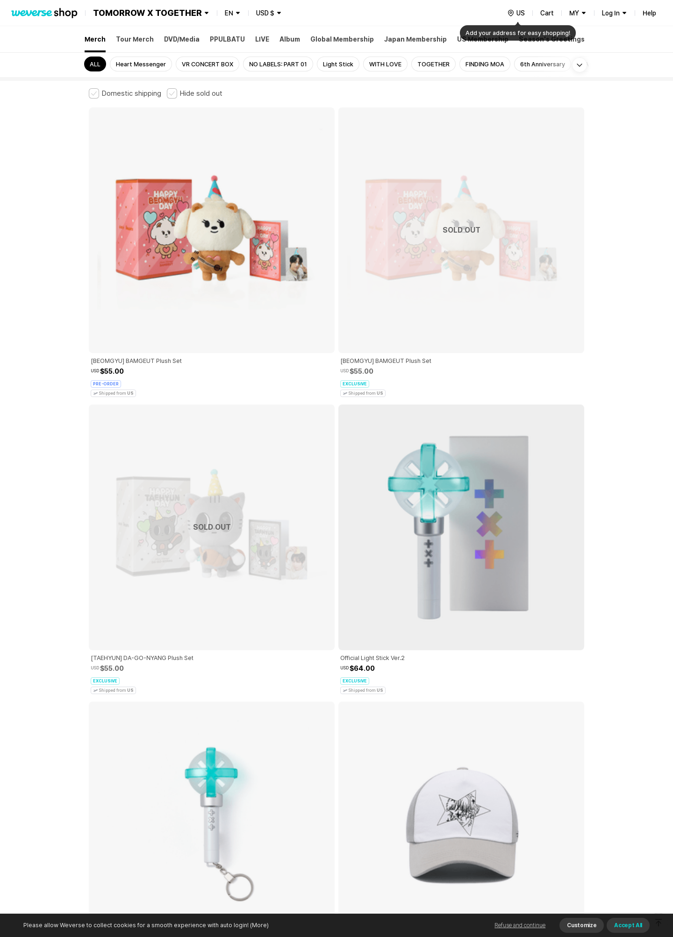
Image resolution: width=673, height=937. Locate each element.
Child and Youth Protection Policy (306, 780)
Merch (95, 39)
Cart (547, 13)
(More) (259, 925)
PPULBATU (227, 39)
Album (289, 39)
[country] (515, 13)
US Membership (482, 39)
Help (649, 13)
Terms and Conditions (114, 780)
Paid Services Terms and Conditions (203, 780)
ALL (95, 64)
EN (229, 13)
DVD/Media (182, 39)
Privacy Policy (381, 780)
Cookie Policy (428, 780)
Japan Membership (415, 39)
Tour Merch (135, 39)
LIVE (262, 39)
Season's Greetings (552, 39)
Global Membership (342, 39)
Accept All (628, 925)
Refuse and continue (519, 925)
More (336, 715)
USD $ (265, 13)
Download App (560, 876)
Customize (581, 925)
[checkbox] (125, 93)
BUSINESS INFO (246, 821)
